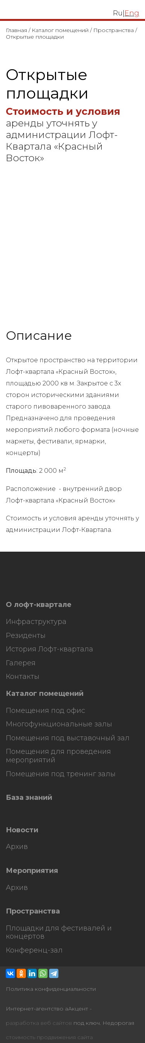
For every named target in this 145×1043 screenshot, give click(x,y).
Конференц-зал (34, 950)
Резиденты (26, 636)
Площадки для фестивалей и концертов (59, 932)
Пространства (113, 30)
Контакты (22, 677)
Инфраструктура (36, 622)
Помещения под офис (45, 711)
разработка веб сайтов (39, 1023)
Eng (132, 13)
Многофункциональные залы (59, 724)
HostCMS (19, 589)
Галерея (21, 663)
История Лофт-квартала (49, 649)
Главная (16, 30)
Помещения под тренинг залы (61, 774)
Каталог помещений (60, 30)
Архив (17, 847)
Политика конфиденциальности (51, 989)
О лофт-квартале (39, 605)
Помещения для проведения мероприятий (58, 756)
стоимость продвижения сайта (49, 1037)
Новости (22, 830)
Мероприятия (32, 871)
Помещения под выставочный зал (68, 738)
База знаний (29, 798)
